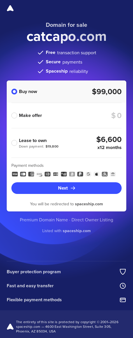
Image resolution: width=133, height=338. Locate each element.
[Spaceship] (10, 8)
